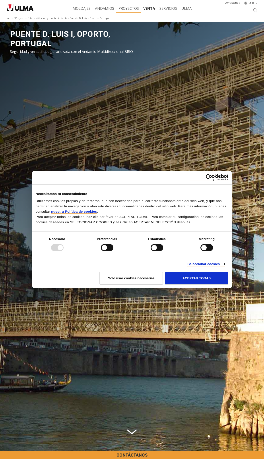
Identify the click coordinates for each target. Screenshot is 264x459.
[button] (232, 2)
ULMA (186, 8)
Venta (149, 8)
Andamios (104, 8)
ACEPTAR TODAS (196, 278)
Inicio (10, 18)
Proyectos (128, 8)
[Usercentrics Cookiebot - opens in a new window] (209, 177)
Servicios (168, 8)
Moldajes (82, 8)
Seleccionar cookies (203, 264)
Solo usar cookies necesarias (131, 278)
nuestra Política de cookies (74, 211)
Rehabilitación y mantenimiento (48, 18)
